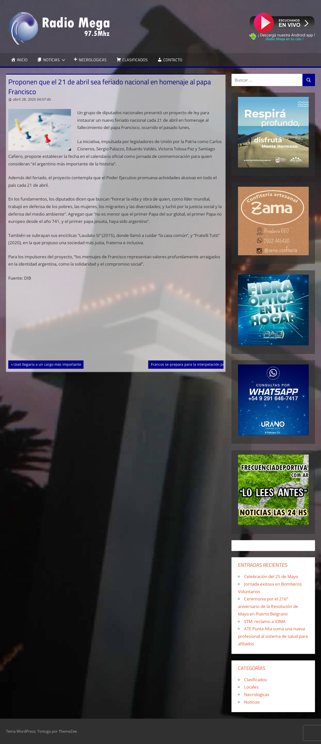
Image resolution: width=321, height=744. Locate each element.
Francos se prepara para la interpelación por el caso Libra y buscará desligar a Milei (221, 364)
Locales (251, 687)
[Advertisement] (115, 323)
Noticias (252, 702)
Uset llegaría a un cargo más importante (47, 364)
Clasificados (255, 680)
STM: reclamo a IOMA (265, 621)
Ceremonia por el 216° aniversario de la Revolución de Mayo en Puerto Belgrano (268, 606)
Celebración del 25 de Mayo (271, 576)
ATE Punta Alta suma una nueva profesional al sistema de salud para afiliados (273, 636)
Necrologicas (256, 694)
